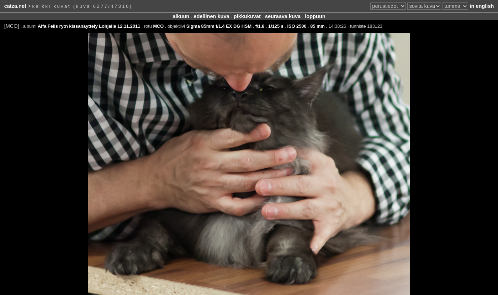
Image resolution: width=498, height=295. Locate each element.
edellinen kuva (211, 16)
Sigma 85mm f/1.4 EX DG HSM (218, 26)
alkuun (181, 16)
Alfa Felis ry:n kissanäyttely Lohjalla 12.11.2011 (89, 26)
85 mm (317, 26)
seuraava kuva (283, 16)
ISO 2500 (296, 26)
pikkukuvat (247, 16)
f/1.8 (260, 26)
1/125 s (276, 26)
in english (482, 6)
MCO (158, 26)
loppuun (315, 16)
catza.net (15, 6)
